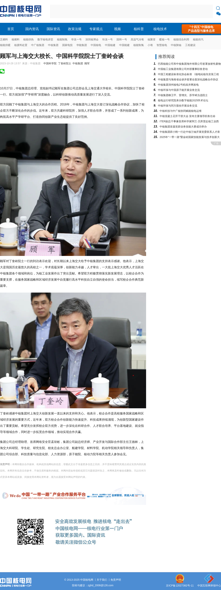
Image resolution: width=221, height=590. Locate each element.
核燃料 (15, 39)
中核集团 (53, 45)
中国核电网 (86, 579)
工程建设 (190, 45)
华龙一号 (76, 39)
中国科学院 (50, 63)
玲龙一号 (107, 39)
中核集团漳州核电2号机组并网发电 (178, 84)
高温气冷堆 (137, 39)
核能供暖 (5, 45)
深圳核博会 (92, 39)
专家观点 (96, 29)
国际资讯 (53, 29)
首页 (10, 29)
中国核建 (110, 45)
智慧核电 (162, 45)
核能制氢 (62, 39)
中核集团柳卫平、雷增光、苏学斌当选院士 (183, 95)
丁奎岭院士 (64, 63)
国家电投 (67, 45)
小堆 (150, 45)
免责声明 (115, 579)
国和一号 (121, 39)
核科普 (139, 29)
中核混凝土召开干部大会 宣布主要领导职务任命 (187, 116)
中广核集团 (37, 45)
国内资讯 (32, 29)
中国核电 (96, 45)
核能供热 (28, 39)
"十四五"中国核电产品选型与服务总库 (201, 28)
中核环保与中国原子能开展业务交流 (179, 89)
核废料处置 (20, 45)
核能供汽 (198, 39)
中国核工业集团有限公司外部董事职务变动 (183, 68)
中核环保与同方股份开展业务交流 (177, 105)
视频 (117, 29)
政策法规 (74, 29)
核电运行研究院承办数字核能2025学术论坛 (183, 100)
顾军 (87, 63)
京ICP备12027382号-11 (180, 585)
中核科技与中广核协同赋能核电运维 (181, 110)
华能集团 (81, 45)
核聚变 (151, 39)
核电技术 (160, 29)
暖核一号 (164, 39)
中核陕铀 (176, 45)
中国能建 (124, 45)
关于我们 (102, 579)
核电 (21, 11)
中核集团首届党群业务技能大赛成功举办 (183, 126)
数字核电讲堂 (45, 39)
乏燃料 (4, 39)
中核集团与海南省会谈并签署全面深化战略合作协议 (188, 79)
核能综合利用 (181, 39)
